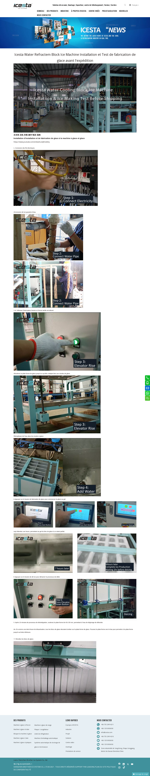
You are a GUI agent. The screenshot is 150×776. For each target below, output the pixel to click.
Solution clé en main (60, 5)
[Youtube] (132, 764)
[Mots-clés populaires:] (125, 5)
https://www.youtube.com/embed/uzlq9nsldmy (32, 142)
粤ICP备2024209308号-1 (23, 764)
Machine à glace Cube (21, 738)
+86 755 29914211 (107, 724)
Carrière (113, 5)
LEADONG (91, 767)
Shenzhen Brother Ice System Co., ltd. (33, 760)
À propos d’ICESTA (72, 725)
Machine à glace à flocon (22, 725)
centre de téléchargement (93, 5)
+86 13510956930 (107, 728)
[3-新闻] (75, 32)
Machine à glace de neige (42, 725)
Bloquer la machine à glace (23, 734)
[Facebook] (119, 764)
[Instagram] (119, 767)
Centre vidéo (70, 742)
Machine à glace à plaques (22, 742)
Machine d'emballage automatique (46, 738)
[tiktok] (123, 767)
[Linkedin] (123, 764)
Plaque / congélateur (41, 729)
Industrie (68, 729)
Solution (68, 738)
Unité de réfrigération (41, 734)
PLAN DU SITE (100, 767)
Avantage (71, 5)
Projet (68, 734)
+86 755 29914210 (107, 736)
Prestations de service (73, 751)
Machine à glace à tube (21, 729)
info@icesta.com (106, 732)
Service (106, 5)
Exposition (79, 5)
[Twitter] (128, 764)
